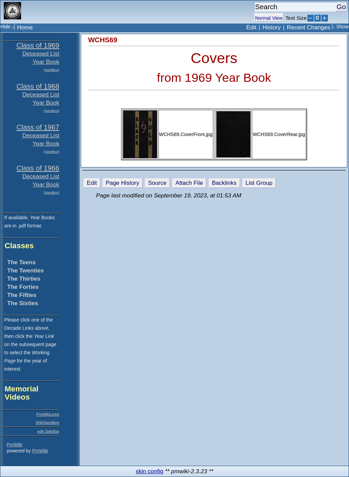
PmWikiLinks (47, 414)
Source (157, 182)
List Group (258, 182)
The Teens (21, 262)
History (271, 27)
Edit (251, 27)
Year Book (46, 61)
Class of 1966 (37, 168)
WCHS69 (102, 40)
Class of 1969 (37, 45)
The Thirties (23, 278)
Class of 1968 (37, 86)
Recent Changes (309, 27)
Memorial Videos (21, 393)
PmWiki (14, 444)
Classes (19, 245)
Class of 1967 (37, 127)
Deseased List (40, 53)
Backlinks (224, 182)
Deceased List (40, 94)
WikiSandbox (47, 422)
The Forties (23, 286)
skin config (149, 471)
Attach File (189, 182)
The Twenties (25, 270)
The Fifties (21, 295)
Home (25, 27)
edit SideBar (48, 431)
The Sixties (22, 303)
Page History (122, 182)
